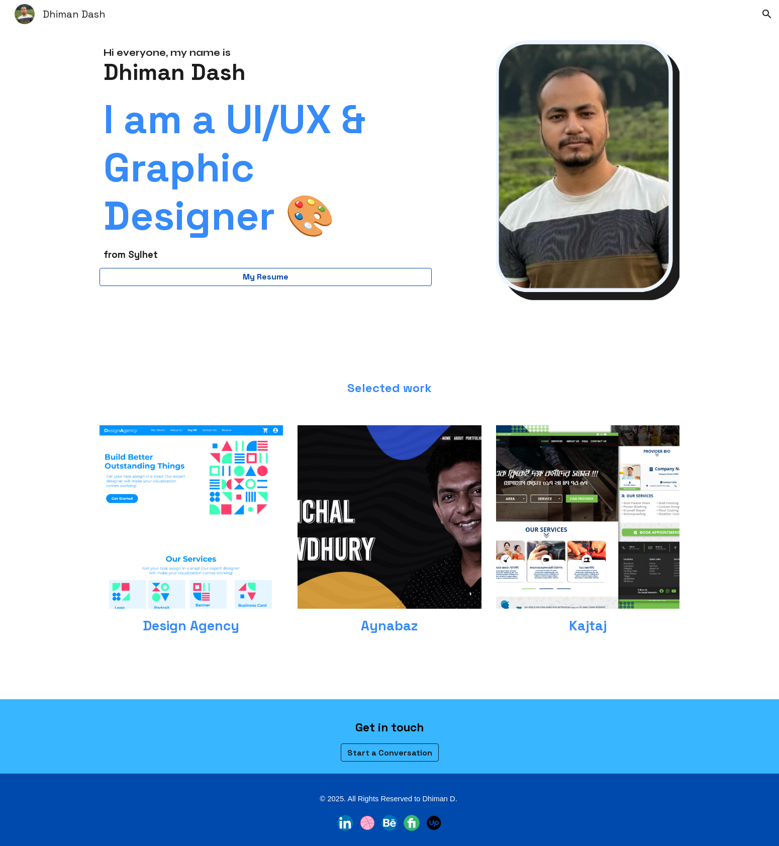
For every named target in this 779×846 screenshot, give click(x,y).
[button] (767, 14)
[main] (266, 154)
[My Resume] (265, 276)
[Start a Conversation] (389, 752)
